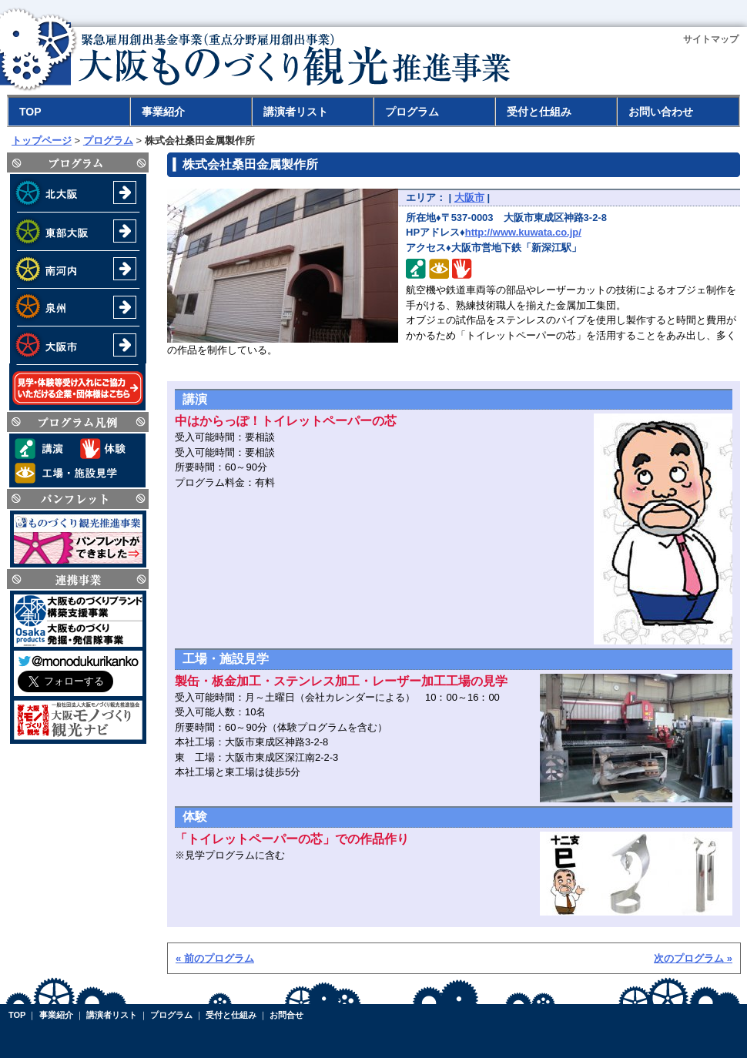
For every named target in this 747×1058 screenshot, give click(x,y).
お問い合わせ (660, 111)
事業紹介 (163, 111)
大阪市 (78, 344)
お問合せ (286, 1014)
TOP (30, 111)
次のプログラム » (693, 958)
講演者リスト (295, 111)
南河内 (78, 269)
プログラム (412, 111)
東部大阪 (78, 231)
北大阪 (78, 193)
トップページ (42, 140)
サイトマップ (711, 39)
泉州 (78, 307)
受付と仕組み (539, 111)
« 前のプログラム (215, 958)
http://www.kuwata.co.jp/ (523, 232)
